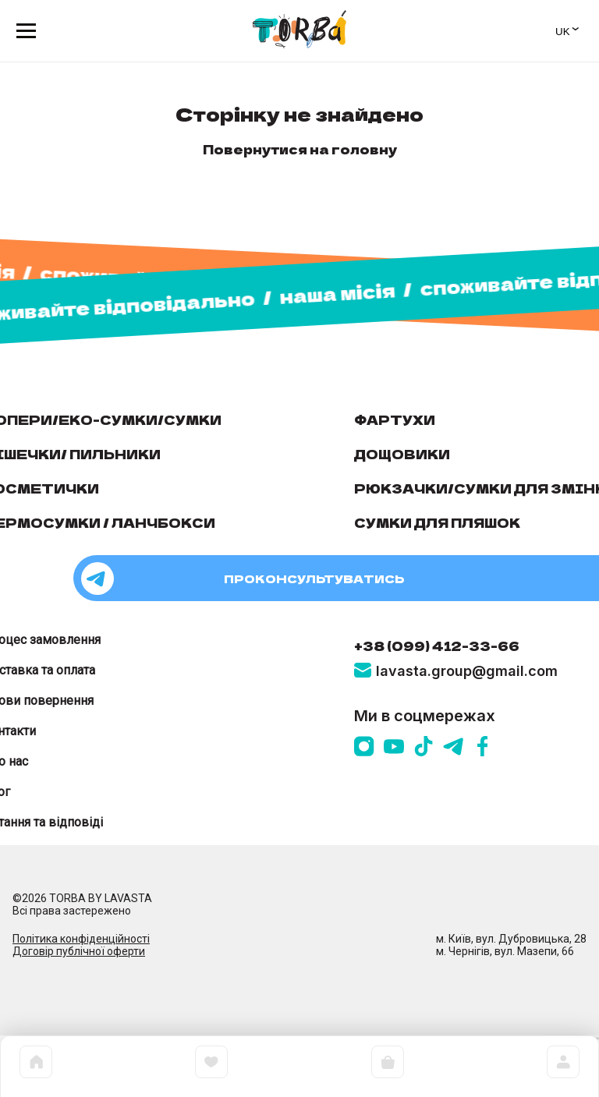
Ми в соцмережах (424, 715)
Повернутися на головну (300, 149)
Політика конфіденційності (81, 938)
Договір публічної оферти (78, 951)
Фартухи (394, 419)
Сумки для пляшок (437, 522)
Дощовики (402, 453)
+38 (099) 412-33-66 (436, 645)
